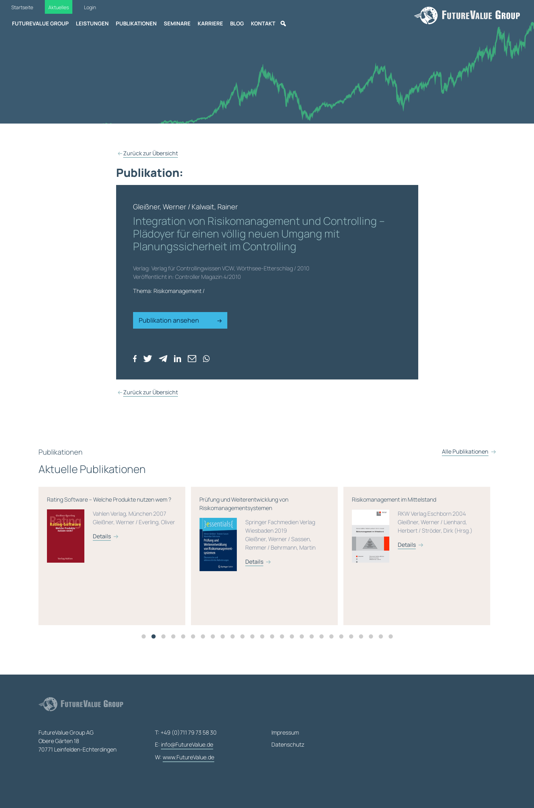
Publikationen (136, 23)
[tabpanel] (199, 560)
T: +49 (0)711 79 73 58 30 (186, 732)
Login (90, 7)
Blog (237, 23)
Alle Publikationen (465, 460)
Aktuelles (58, 7)
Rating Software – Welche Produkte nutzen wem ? (196, 537)
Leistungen (92, 23)
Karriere (210, 23)
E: (184, 744)
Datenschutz (287, 744)
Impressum (285, 732)
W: (184, 757)
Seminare (177, 23)
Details (187, 540)
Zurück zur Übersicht (150, 153)
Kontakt (263, 23)
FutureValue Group (40, 23)
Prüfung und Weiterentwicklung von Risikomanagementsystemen (349, 542)
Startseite (22, 7)
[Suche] (283, 24)
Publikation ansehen (180, 320)
